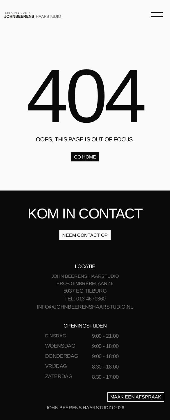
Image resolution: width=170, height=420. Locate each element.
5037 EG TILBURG (85, 291)
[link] (32, 14)
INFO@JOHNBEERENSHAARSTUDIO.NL (85, 307)
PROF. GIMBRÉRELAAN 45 (84, 283)
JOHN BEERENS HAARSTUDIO (85, 276)
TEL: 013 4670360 (85, 299)
